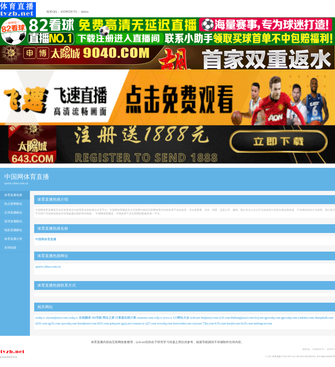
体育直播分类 (13, 238)
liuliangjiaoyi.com (242, 317)
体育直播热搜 (13, 195)
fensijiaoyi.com (87, 323)
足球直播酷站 (13, 212)
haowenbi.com (182, 323)
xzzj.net (197, 323)
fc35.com (220, 323)
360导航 (96, 317)
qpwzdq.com (272, 317)
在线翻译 (85, 317)
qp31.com (54, 323)
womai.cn (138, 323)
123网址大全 (181, 317)
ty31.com (224, 317)
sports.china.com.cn (48, 266)
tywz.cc (167, 317)
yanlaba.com (306, 317)
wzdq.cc (40, 317)
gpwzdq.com (289, 317)
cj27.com (150, 323)
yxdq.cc (73, 317)
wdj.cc (158, 317)
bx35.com (247, 323)
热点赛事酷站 (13, 203)
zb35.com (41, 323)
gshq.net (115, 323)
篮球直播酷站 (13, 221)
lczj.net (259, 317)
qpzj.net (126, 323)
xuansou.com (145, 317)
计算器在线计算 (125, 317)
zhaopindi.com (324, 317)
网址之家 (109, 317)
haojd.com (233, 323)
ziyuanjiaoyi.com (57, 317)
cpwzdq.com (69, 323)
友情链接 (10, 247)
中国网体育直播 (45, 239)
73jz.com (208, 323)
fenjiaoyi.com (209, 317)
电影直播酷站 (13, 230)
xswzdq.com (165, 323)
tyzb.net (195, 317)
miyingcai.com (263, 323)
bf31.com (103, 323)
